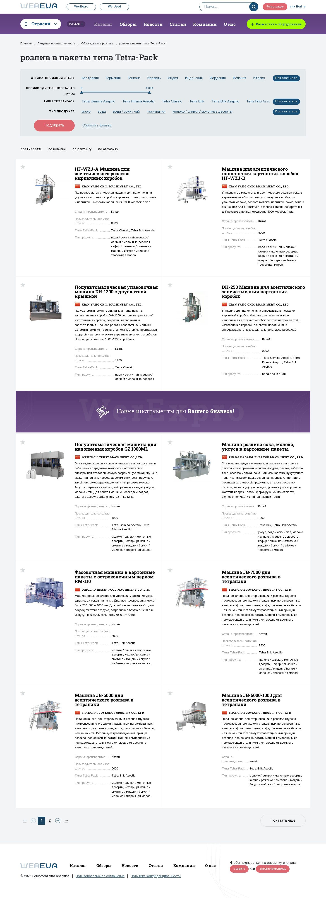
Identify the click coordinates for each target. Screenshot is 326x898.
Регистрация (275, 6)
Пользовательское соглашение (100, 876)
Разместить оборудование (279, 24)
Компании (205, 24)
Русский (74, 24)
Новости (153, 24)
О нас (230, 24)
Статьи (178, 24)
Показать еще (283, 820)
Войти (301, 6)
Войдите (239, 869)
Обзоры (128, 24)
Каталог (103, 24)
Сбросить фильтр (97, 125)
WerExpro (81, 6)
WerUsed (114, 6)
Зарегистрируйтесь (272, 869)
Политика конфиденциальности (156, 876)
